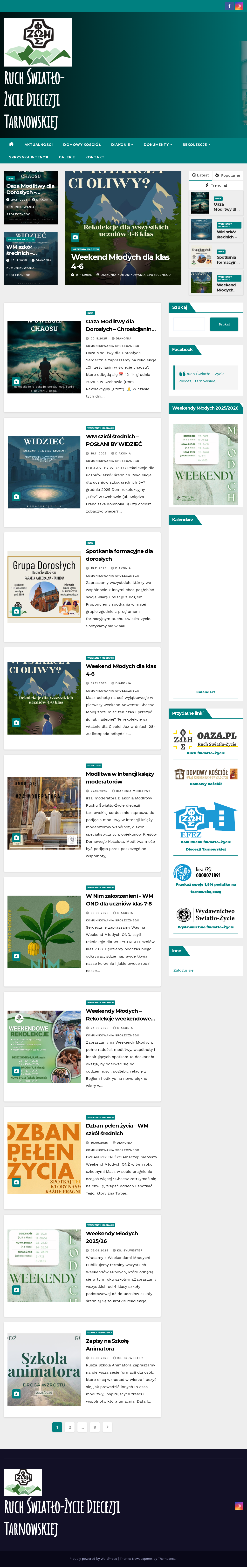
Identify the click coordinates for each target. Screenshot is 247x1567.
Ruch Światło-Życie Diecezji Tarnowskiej (34, 99)
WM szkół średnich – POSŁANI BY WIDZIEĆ (228, 239)
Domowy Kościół (82, 144)
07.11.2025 (84, 275)
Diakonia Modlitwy (131, 791)
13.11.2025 (99, 568)
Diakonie (121, 144)
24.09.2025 (100, 1028)
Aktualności (39, 144)
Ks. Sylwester (128, 1250)
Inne (11, 178)
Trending (216, 185)
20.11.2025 (20, 199)
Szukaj (179, 307)
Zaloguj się (183, 970)
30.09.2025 (100, 913)
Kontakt (95, 157)
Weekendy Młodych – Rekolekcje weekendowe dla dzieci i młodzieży (118, 1019)
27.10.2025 (99, 791)
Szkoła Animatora (99, 1332)
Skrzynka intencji (28, 157)
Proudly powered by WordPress (93, 1558)
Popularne (227, 175)
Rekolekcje (195, 144)
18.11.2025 (19, 260)
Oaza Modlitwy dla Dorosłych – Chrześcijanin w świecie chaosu (118, 329)
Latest (200, 175)
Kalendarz (205, 692)
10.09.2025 (100, 1142)
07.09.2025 (100, 1250)
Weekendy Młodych (21, 239)
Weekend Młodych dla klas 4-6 (120, 261)
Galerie (67, 157)
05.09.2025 (100, 1358)
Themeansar (167, 1558)
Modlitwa (94, 765)
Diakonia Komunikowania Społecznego (29, 207)
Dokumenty (157, 144)
